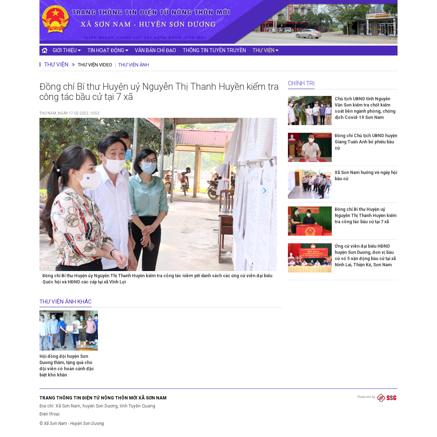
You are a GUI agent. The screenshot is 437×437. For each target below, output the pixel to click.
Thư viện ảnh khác (65, 301)
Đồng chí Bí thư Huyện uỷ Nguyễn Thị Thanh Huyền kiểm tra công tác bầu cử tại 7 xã (365, 215)
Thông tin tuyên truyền (214, 50)
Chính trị (301, 83)
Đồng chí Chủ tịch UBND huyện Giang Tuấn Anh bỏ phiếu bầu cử (366, 142)
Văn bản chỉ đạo (155, 50)
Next (263, 189)
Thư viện (265, 50)
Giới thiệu (67, 50)
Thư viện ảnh (133, 64)
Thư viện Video (95, 64)
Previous (49, 189)
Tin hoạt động (107, 50)
